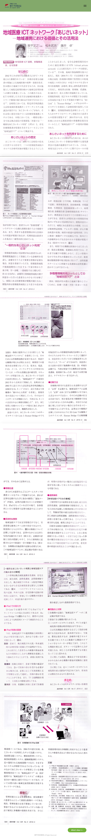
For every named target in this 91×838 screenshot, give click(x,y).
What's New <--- (77, 830)
